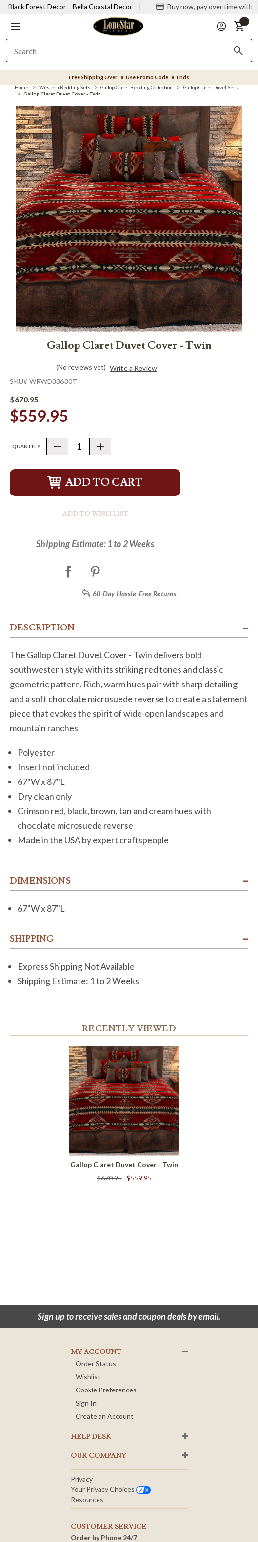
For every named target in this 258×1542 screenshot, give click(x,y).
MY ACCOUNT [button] (96, 1352)
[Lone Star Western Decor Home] (118, 25)
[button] (15, 26)
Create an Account (105, 1416)
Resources (87, 1499)
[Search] (238, 50)
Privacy (82, 1479)
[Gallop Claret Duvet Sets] (210, 87)
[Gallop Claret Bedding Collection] (136, 87)
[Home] (21, 87)
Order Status (96, 1363)
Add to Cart (95, 483)
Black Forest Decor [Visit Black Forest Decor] (37, 6)
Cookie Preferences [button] (106, 1390)
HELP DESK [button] (91, 1436)
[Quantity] (78, 446)
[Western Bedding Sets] (64, 87)
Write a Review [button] (133, 368)
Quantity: (26, 446)
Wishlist (88, 1376)
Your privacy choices (111, 1489)
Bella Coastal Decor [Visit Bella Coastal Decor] (102, 6)
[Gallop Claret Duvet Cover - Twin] (62, 93)
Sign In (86, 1403)
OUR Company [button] (98, 1455)
